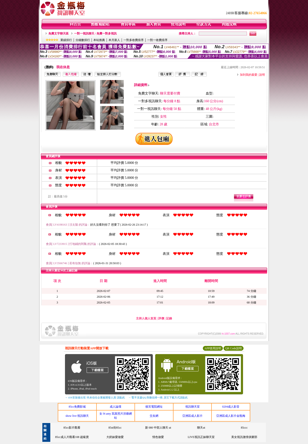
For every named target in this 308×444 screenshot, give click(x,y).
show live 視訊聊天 (77, 415)
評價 (161, 318)
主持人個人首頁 (146, 318)
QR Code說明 (233, 348)
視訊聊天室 (192, 406)
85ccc (244, 427)
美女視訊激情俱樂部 (244, 437)
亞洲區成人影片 (192, 415)
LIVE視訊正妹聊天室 (201, 437)
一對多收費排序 (133, 40)
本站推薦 (99, 40)
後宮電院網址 (154, 406)
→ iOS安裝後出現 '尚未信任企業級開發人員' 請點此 (95, 397)
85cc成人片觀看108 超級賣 (72, 437)
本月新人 (114, 40)
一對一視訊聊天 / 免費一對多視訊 (95, 33)
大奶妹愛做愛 (115, 437)
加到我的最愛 (248, 74)
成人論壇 (115, 406)
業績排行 (66, 40)
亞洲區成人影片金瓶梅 (230, 415)
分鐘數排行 (83, 40)
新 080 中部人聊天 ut (158, 427)
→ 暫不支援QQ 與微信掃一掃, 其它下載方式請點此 (158, 397)
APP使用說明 (212, 348)
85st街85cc (115, 427)
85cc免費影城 (77, 406)
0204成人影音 (230, 406)
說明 (262, 74)
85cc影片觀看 (72, 427)
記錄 (169, 318)
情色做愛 (158, 437)
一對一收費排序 (157, 40)
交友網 (154, 415)
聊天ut (201, 427)
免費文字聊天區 (58, 33)
